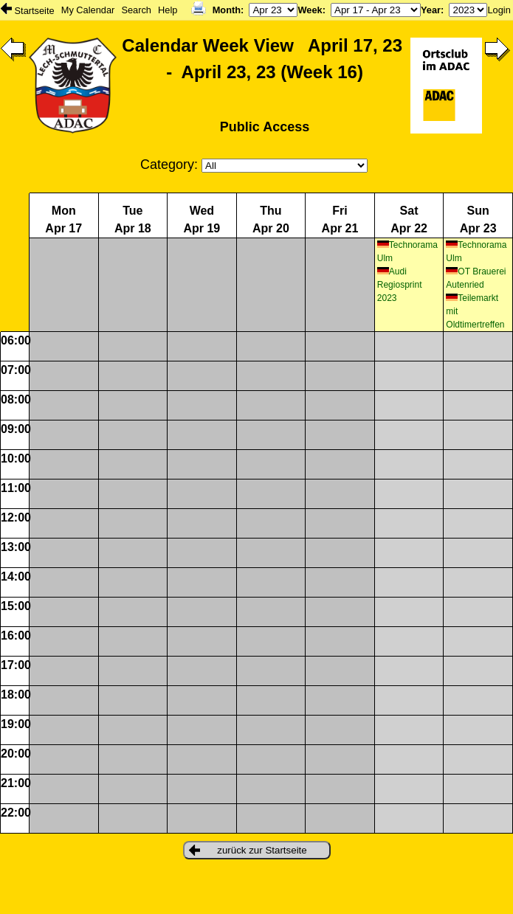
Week (309, 9)
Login (498, 9)
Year (431, 9)
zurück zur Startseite (248, 850)
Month (227, 9)
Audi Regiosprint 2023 (399, 284)
